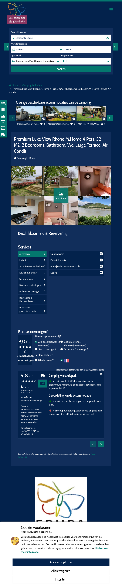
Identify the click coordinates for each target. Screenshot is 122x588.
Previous (7, 47)
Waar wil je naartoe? (19, 32)
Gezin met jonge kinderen (75, 343)
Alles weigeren (61, 571)
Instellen (61, 579)
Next (114, 47)
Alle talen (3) (47, 360)
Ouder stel (76, 349)
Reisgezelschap (67, 55)
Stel (47, 349)
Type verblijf (16, 55)
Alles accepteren (61, 562)
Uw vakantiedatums (19, 43)
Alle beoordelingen (49, 343)
